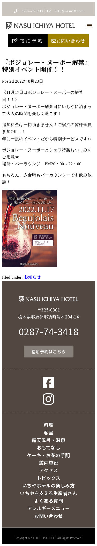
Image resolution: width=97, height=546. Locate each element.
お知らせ (32, 277)
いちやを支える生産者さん (48, 493)
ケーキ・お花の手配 (48, 455)
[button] (89, 25)
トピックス (49, 477)
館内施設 (48, 462)
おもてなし (49, 447)
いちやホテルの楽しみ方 (48, 485)
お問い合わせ (48, 515)
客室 (48, 432)
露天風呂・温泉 (48, 439)
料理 (48, 424)
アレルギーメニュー (48, 508)
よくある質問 (48, 500)
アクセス (48, 470)
